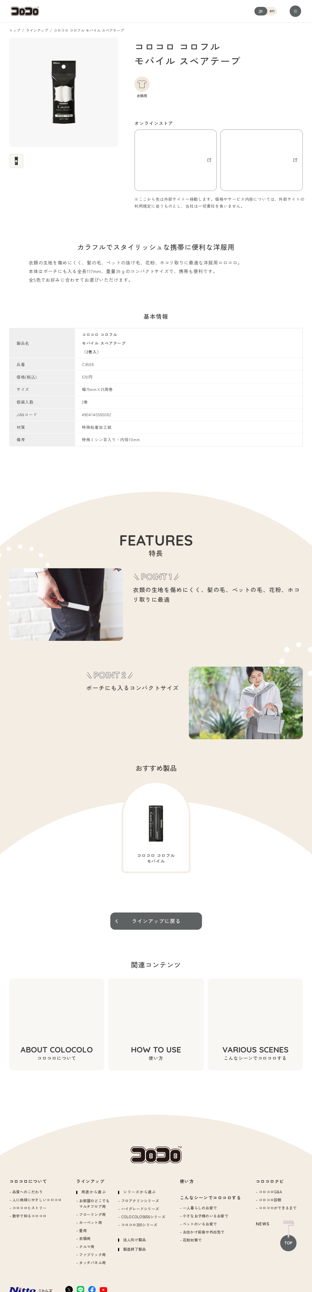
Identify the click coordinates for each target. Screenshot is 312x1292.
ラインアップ (37, 30)
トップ (14, 30)
